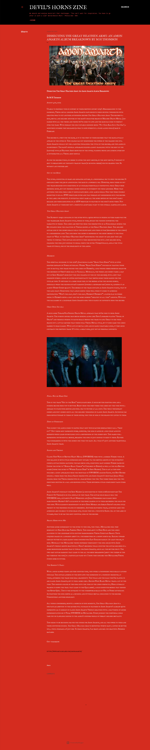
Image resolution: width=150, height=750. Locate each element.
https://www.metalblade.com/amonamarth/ (64, 651)
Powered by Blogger (75, 742)
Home (32, 20)
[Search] (125, 7)
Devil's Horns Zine (58, 7)
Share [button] (24, 32)
